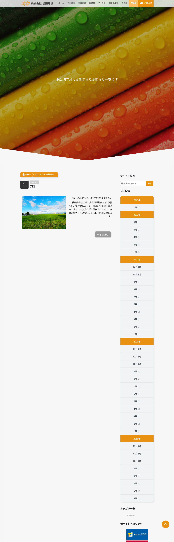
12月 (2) (137, 446)
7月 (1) (137, 296)
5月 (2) (137, 490)
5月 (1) (137, 304)
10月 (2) (137, 274)
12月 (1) (137, 266)
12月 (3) (137, 349)
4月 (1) (137, 237)
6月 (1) (137, 393)
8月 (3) (137, 378)
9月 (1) (137, 222)
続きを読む (102, 234)
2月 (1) (137, 244)
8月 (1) (137, 229)
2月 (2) (137, 423)
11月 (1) (137, 356)
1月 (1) (137, 207)
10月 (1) (137, 460)
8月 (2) (137, 289)
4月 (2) (137, 311)
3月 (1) (137, 319)
